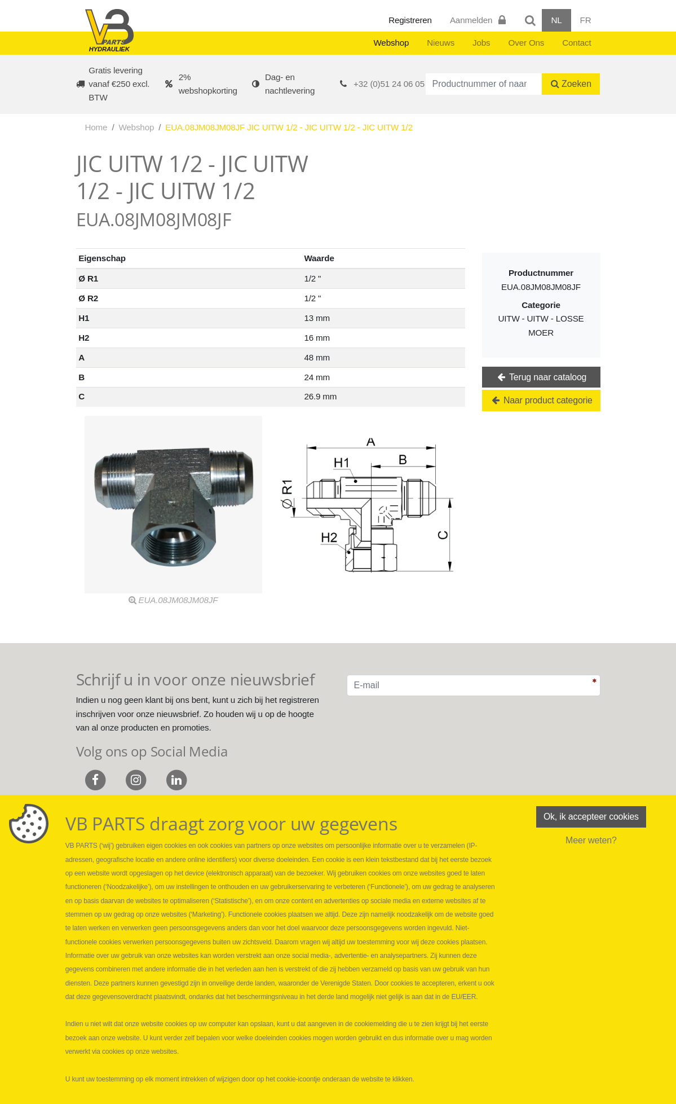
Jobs (481, 42)
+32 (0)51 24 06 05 (389, 84)
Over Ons (527, 42)
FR (585, 20)
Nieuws (440, 42)
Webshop (391, 42)
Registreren (410, 20)
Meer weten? (591, 840)
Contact (576, 42)
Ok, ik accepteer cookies (591, 816)
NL (556, 20)
